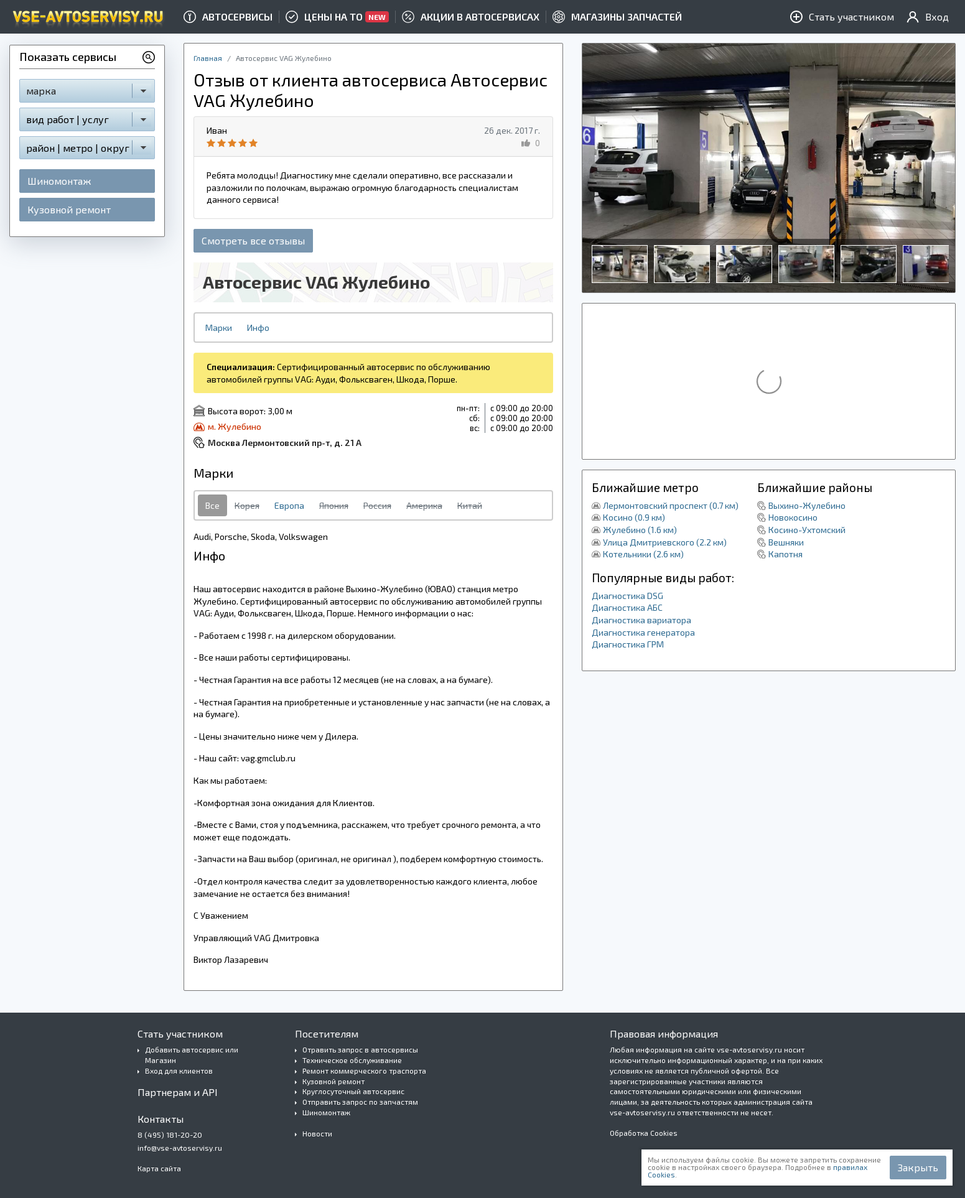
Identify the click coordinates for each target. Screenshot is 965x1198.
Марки (218, 327)
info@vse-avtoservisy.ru (180, 1147)
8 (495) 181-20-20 (170, 1134)
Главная (207, 57)
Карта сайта (159, 1168)
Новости (317, 1133)
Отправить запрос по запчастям (360, 1101)
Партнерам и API (178, 1092)
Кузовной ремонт (69, 209)
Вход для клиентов (179, 1070)
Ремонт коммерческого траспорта (364, 1070)
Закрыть (918, 1167)
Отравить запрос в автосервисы (360, 1049)
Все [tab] (212, 505)
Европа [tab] (289, 505)
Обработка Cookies (644, 1132)
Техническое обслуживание (352, 1060)
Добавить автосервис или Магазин (191, 1054)
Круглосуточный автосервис (353, 1091)
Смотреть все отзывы (253, 240)
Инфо (258, 327)
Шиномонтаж (59, 181)
